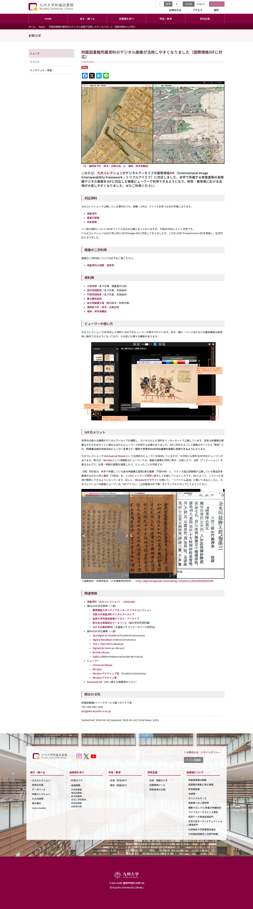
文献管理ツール (157, 785)
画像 (151, 471)
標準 (168, 4)
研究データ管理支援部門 (200, 816)
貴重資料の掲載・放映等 (100, 265)
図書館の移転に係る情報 (200, 784)
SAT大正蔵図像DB (103, 627)
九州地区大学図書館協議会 (202, 829)
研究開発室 (194, 789)
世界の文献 (37, 785)
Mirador (108, 460)
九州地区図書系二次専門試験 (203, 834)
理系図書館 (76, 792)
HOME (48, 18)
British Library (101, 652)
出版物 (191, 793)
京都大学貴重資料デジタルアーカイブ (113, 614)
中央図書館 (76, 789)
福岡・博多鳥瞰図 (138, 166)
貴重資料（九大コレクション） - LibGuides (111, 601)
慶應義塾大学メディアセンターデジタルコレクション (122, 610)
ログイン (218, 4)
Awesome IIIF (94, 682)
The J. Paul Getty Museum (108, 644)
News (42, 26)
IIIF (172, 173)
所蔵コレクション (41, 794)
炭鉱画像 (92, 222)
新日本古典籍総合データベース (110, 622)
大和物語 (92, 286)
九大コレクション (109, 173)
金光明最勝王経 (95, 303)
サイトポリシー (210, 752)
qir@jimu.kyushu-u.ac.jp (96, 711)
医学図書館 (76, 796)
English (201, 3)
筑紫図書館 (76, 802)
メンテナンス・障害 (41, 70)
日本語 (188, 4)
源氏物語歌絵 (94, 290)
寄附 (216, 10)
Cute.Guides (39, 808)
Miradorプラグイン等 (105, 677)
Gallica (97, 656)
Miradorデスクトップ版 (106, 673)
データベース (39, 789)
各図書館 (75, 785)
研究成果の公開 (157, 789)
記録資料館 (76, 806)
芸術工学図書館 (78, 799)
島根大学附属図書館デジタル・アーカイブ (116, 618)
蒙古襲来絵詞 (94, 298)
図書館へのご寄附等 (198, 802)
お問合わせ (175, 10)
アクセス (197, 10)
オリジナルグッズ (197, 798)
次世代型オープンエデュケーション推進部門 (204, 823)
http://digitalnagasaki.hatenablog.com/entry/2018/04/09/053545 (174, 581)
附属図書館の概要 (197, 780)
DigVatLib (98, 648)
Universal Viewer (116, 456)
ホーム (31, 26)
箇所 (105, 475)
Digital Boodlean (102, 639)
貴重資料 (92, 213)
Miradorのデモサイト (147, 480)
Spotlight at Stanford (106, 635)
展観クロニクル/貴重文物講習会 (204, 807)
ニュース (35, 53)
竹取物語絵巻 (94, 294)
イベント (35, 62)
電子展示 (36, 803)
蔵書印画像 (93, 217)
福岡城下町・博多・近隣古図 (105, 166)
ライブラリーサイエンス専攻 (203, 812)
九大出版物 (37, 798)
